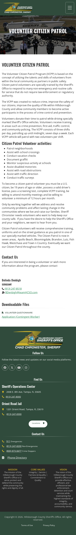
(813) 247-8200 (13, 446)
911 (8, 441)
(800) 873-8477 (13, 450)
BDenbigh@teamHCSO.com (21, 292)
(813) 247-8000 (13, 396)
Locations (38, 423)
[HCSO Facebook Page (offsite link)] (5, 367)
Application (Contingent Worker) (21, 317)
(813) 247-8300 (13, 414)
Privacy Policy (49, 525)
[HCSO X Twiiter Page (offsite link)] (12, 367)
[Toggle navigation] (69, 8)
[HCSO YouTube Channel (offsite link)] (19, 367)
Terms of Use (27, 525)
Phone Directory (14, 457)
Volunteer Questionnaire (17, 312)
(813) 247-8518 (13, 288)
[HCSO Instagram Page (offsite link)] (26, 367)
